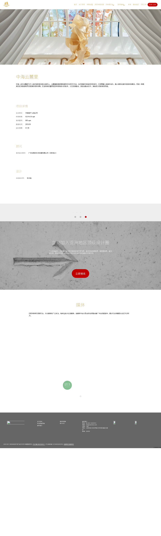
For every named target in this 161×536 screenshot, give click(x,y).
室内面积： (20, 120)
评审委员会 (109, 4)
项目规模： (20, 117)
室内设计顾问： (21, 153)
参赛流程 (90, 4)
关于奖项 (82, 4)
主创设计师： (20, 178)
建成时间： (20, 124)
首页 (75, 4)
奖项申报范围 (99, 4)
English (144, 4)
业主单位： (20, 113)
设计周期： (20, 128)
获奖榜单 (121, 4)
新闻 (129, 4)
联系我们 (136, 4)
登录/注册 (152, 4)
